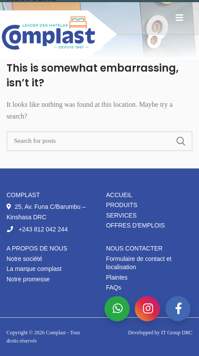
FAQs (113, 287)
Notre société (24, 258)
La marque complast (34, 268)
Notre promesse (28, 279)
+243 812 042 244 (37, 229)
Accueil (119, 194)
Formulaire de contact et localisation (139, 263)
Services (121, 215)
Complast (56, 333)
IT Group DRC (176, 333)
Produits (121, 204)
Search (181, 141)
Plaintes (117, 277)
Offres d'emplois (135, 225)
